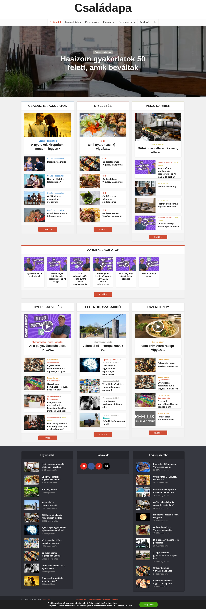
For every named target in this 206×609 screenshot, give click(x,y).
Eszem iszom (52, 360)
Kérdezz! (144, 22)
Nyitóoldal (55, 22)
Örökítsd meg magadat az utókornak (54, 199)
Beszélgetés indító (56, 162)
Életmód (107, 22)
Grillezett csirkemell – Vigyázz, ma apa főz (163, 582)
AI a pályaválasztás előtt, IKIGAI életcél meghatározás (80, 278)
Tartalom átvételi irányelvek (99, 599)
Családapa (103, 8)
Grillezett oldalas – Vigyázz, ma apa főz (162, 528)
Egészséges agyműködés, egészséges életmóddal (54, 528)
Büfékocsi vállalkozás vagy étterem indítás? (52, 516)
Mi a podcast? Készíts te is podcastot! (166, 541)
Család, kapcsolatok (48, 141)
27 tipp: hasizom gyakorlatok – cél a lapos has (165, 556)
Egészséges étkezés (110, 360)
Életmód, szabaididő (103, 52)
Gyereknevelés (39, 342)
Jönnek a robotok (165, 162)
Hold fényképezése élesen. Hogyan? (166, 516)
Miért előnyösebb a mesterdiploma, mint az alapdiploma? (57, 426)
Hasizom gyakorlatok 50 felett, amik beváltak (103, 63)
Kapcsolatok (72, 22)
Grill (103, 141)
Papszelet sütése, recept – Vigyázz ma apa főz (165, 465)
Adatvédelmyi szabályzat (86, 602)
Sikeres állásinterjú (167, 186)
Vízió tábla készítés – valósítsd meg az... (52, 541)
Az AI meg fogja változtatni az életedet (125, 276)
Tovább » (48, 229)
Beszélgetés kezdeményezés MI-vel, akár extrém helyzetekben (103, 278)
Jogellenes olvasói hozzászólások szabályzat (94, 604)
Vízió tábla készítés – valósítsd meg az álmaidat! (113, 387)
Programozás (52, 399)
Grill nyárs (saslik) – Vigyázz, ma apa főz (51, 478)
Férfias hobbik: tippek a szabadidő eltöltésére (164, 491)
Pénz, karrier (92, 22)
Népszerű (106, 418)
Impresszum (81, 599)
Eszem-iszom (126, 22)
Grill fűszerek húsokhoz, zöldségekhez (109, 199)
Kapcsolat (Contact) (106, 602)
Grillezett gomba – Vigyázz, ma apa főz (51, 554)
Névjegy (115, 599)
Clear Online (47, 599)
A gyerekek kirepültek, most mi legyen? (52, 579)
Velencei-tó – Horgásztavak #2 (50, 503)
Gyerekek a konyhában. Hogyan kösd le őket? (57, 387)
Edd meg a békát (50, 489)
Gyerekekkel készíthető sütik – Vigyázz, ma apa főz (57, 368)
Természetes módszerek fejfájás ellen (112, 404)
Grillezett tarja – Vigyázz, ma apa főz (165, 478)
